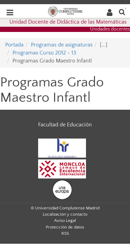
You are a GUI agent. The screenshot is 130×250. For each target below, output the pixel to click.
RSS (65, 233)
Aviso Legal (65, 220)
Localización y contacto (65, 214)
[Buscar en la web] (122, 11)
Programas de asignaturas (62, 45)
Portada (14, 45)
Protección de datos (65, 227)
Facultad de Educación (65, 125)
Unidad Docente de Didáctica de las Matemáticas (68, 22)
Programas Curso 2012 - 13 (44, 53)
